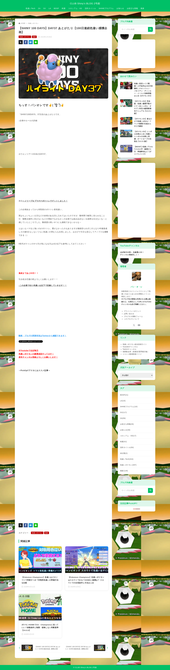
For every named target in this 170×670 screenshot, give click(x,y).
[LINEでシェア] (36, 42)
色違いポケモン (33, 23)
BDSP (124, 395)
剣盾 (123, 442)
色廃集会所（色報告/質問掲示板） (136, 352)
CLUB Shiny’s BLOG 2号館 (85, 3)
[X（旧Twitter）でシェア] (21, 42)
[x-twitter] (134, 325)
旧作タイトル (127, 447)
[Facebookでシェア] (26, 42)
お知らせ (125, 430)
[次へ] (86, 647)
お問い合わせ (129, 314)
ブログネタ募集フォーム (133, 316)
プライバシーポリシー (132, 311)
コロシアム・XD (128, 436)
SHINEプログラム (129, 407)
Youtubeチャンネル (130, 347)
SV (123, 412)
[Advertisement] (137, 53)
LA (123, 401)
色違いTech (126, 459)
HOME (22, 23)
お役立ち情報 (127, 424)
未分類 (124, 453)
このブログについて (131, 319)
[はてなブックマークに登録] (31, 42)
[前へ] (40, 647)
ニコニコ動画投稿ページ (132, 354)
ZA (123, 418)
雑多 (34, 37)
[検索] (150, 29)
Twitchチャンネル (129, 349)
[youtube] (139, 325)
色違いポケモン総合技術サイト (135, 344)
